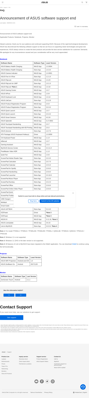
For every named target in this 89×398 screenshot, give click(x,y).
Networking (5, 368)
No (21, 295)
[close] (73, 193)
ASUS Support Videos (42, 361)
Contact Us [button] (57, 356)
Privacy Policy (48, 392)
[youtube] (36, 381)
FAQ (9, 7)
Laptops (4, 359)
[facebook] (42, 381)
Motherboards (5, 361)
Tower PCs (5, 366)
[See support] (11, 317)
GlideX (74, 244)
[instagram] (53, 381)
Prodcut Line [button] (5, 356)
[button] (2, 2)
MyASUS (56, 361)
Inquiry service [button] (23, 356)
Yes (9, 295)
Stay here (33, 201)
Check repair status (24, 361)
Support (5, 7)
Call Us (56, 359)
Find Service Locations (25, 364)
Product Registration (42, 359)
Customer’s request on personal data (60, 364)
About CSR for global (59, 367)
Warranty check (23, 359)
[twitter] (47, 381)
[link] (44, 2)
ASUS (1, 7)
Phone (3, 364)
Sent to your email (82, 26)
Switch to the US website (50, 201)
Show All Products (7, 373)
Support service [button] (41, 356)
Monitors (4, 371)
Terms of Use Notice (36, 392)
